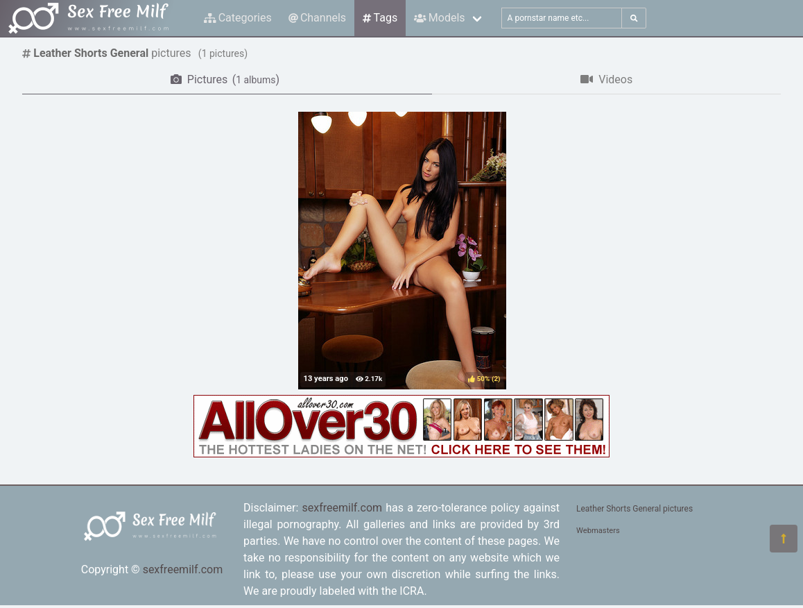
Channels (317, 17)
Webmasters (598, 530)
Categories (238, 17)
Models (439, 17)
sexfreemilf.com (183, 569)
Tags (380, 17)
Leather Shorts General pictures (634, 509)
